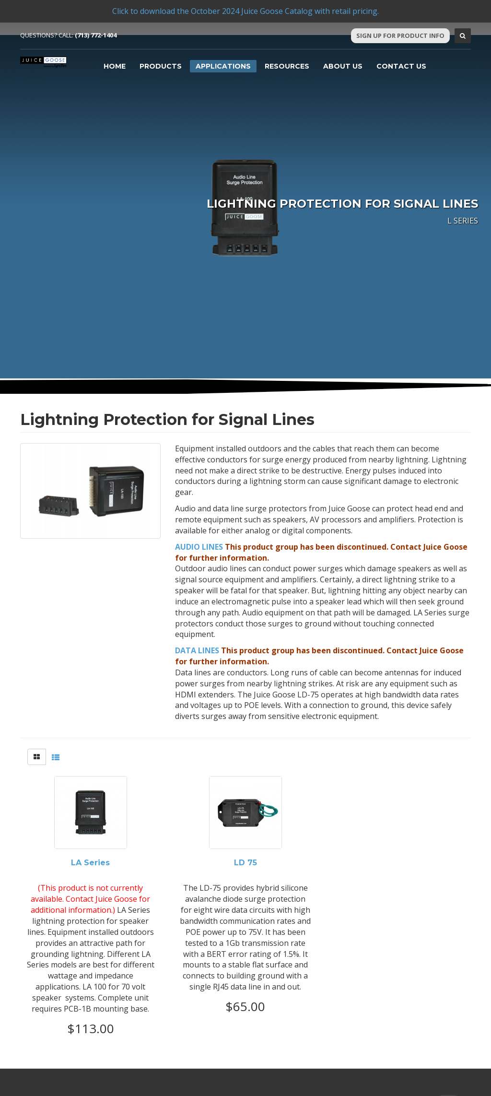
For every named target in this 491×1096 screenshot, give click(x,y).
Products (161, 66)
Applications (223, 66)
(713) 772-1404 (96, 35)
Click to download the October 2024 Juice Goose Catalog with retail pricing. (245, 11)
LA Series (90, 863)
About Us (342, 66)
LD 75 (245, 863)
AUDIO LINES (199, 547)
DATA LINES (197, 650)
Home (115, 66)
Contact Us (401, 66)
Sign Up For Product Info (400, 35)
